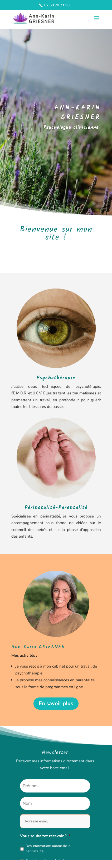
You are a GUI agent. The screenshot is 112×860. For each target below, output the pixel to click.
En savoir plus (56, 703)
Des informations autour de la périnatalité (48, 849)
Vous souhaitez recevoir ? (45, 836)
